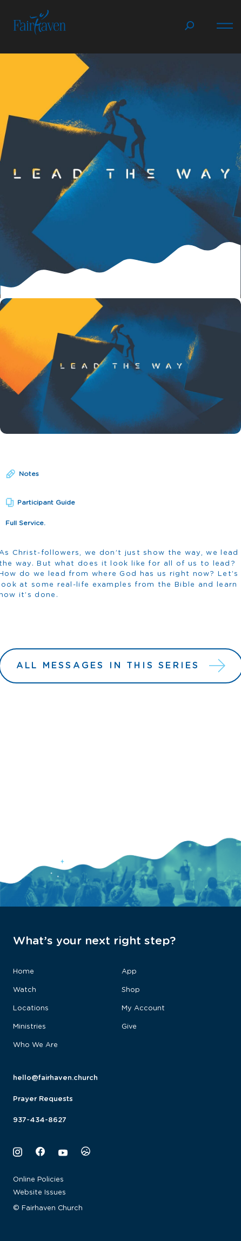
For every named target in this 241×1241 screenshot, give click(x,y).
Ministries (29, 1026)
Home (23, 971)
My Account (143, 1008)
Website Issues (39, 1192)
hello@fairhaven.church (55, 1078)
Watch (24, 990)
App (129, 971)
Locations (31, 1008)
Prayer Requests (43, 1099)
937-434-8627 (39, 1120)
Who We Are (35, 1045)
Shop (131, 990)
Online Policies (38, 1179)
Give (129, 1026)
